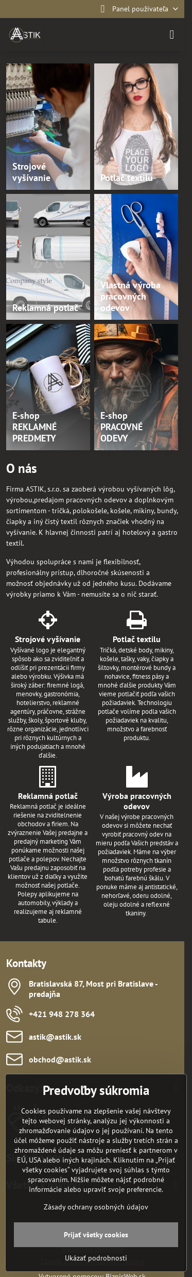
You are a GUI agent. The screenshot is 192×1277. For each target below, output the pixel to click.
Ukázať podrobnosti (96, 1258)
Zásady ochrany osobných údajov (96, 1206)
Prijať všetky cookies (96, 1234)
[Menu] (172, 34)
